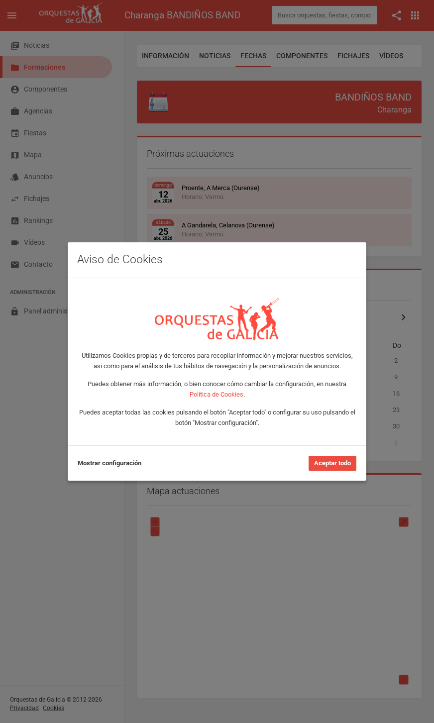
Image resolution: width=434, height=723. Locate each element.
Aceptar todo (332, 463)
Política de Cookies (216, 394)
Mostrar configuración (109, 463)
